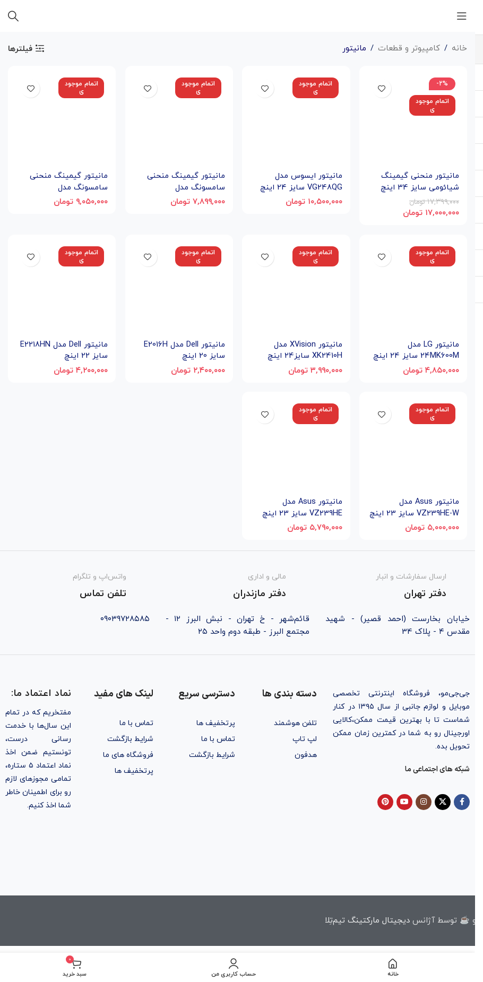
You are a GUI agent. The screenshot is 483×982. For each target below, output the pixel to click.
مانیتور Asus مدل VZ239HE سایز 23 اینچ (301, 507)
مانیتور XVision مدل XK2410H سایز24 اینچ (304, 350)
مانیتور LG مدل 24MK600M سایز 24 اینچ (416, 350)
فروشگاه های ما (128, 755)
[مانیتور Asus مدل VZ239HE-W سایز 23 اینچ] (413, 446)
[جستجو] (13, 16)
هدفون (306, 755)
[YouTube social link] (404, 802)
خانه (459, 48)
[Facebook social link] (462, 802)
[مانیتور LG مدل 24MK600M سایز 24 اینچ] (413, 288)
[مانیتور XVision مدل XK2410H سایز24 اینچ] (296, 288)
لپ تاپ (304, 739)
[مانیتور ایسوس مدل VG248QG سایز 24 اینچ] (296, 119)
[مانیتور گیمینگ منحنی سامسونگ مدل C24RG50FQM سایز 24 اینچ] (61, 119)
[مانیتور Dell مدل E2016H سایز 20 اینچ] (178, 288)
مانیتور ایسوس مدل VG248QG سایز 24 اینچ (300, 180)
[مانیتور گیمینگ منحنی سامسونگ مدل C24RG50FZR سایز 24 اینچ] (178, 119)
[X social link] (443, 802)
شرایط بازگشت (212, 755)
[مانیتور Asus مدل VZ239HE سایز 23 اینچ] (296, 446)
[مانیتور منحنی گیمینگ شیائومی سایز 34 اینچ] (413, 119)
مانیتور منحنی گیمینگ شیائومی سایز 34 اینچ (419, 180)
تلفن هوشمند (295, 723)
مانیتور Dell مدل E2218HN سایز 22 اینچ (63, 350)
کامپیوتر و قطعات (409, 48)
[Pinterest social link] (385, 802)
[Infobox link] (397, 586)
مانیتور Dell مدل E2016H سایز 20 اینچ (184, 350)
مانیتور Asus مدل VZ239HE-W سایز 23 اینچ (422, 513)
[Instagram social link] (424, 802)
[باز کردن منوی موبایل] (461, 16)
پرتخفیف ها (215, 723)
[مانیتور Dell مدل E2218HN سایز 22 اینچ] (61, 288)
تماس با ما (218, 739)
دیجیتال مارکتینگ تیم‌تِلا (367, 920)
